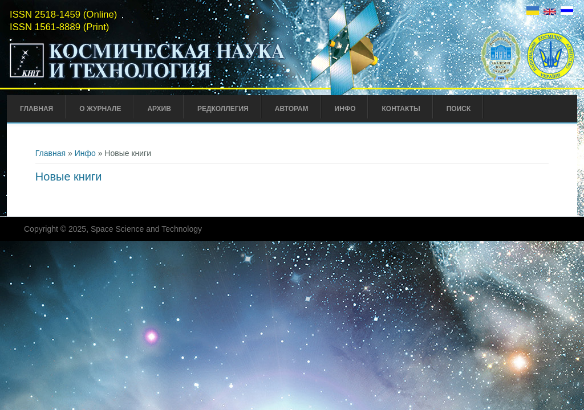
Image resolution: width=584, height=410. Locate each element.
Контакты (401, 109)
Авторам (292, 109)
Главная (36, 109)
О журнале (100, 109)
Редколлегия (223, 109)
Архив (159, 109)
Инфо (345, 109)
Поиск (459, 109)
